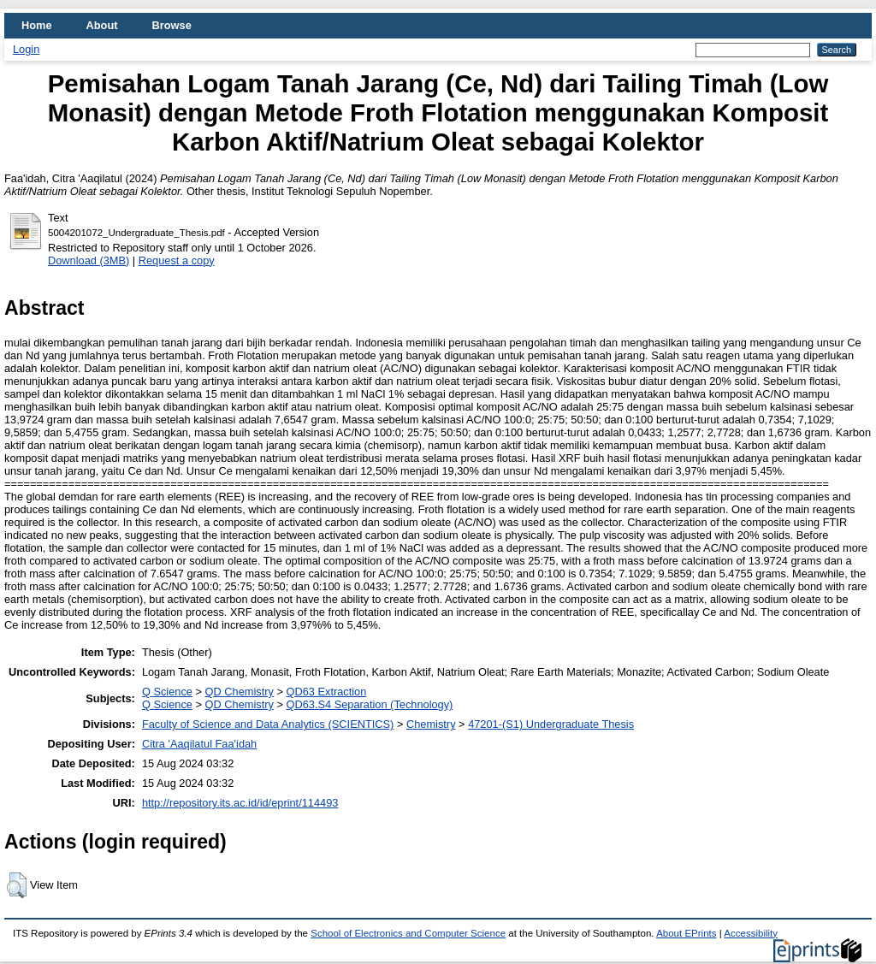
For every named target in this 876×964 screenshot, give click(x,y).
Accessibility (751, 933)
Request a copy (177, 260)
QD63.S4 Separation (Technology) (369, 704)
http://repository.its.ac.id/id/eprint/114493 (240, 802)
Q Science (167, 691)
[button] (17, 885)
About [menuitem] (102, 25)
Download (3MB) (88, 260)
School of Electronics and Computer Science (408, 933)
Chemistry (431, 724)
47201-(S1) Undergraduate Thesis (551, 724)
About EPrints (686, 933)
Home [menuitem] (36, 25)
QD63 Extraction (326, 691)
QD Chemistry (239, 691)
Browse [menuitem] (172, 25)
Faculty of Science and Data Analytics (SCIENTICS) (268, 724)
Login (26, 49)
